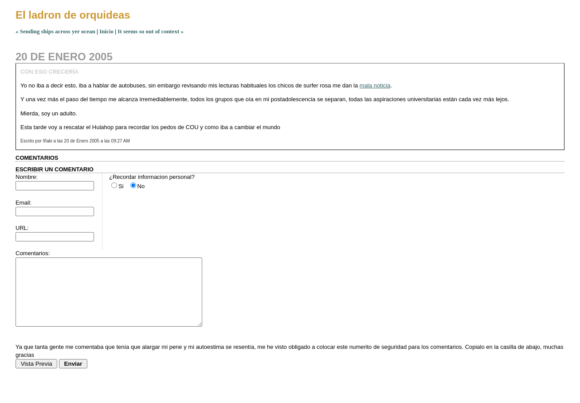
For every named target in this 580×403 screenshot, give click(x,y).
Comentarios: (33, 253)
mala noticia (375, 85)
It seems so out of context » (151, 31)
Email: (23, 202)
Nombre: (27, 177)
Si (121, 186)
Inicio (106, 31)
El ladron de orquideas (73, 15)
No (141, 186)
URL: (22, 228)
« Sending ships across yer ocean (55, 31)
